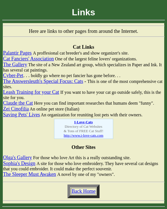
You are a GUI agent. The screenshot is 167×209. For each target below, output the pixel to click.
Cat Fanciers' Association (28, 59)
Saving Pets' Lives (21, 114)
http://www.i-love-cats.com (83, 135)
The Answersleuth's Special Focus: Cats (43, 81)
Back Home (83, 191)
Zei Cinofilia (16, 109)
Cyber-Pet (13, 75)
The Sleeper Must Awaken (29, 174)
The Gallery (15, 64)
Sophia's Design (19, 163)
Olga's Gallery (17, 157)
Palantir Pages (17, 53)
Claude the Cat (18, 103)
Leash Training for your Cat (31, 92)
